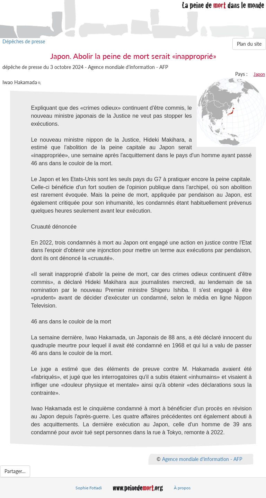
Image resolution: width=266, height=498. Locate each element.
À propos (182, 487)
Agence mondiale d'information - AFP (202, 459)
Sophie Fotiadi (89, 487)
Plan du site (249, 44)
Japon (259, 74)
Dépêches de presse (23, 41)
